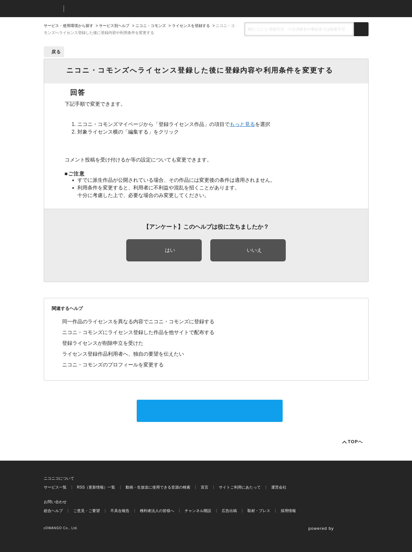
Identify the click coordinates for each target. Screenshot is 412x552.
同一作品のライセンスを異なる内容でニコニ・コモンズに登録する (138, 321)
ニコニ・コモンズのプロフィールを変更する (113, 364)
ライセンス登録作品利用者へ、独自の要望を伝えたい (123, 354)
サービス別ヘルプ (114, 25)
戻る (56, 51)
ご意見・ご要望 (86, 511)
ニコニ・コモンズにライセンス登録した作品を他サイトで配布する (138, 332)
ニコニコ (52, 8)
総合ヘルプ (53, 511)
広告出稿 (229, 511)
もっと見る (242, 124)
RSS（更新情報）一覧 (96, 487)
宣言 (204, 487)
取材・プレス (258, 511)
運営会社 (278, 487)
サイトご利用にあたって (240, 487)
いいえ (254, 250)
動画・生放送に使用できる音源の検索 (158, 487)
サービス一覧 (55, 487)
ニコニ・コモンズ (150, 25)
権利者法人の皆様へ (157, 511)
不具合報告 (119, 511)
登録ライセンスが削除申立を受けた (102, 343)
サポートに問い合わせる (210, 410)
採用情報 (288, 511)
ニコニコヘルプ (102, 9)
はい (170, 250)
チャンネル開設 (198, 511)
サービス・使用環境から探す (68, 25)
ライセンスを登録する (191, 25)
